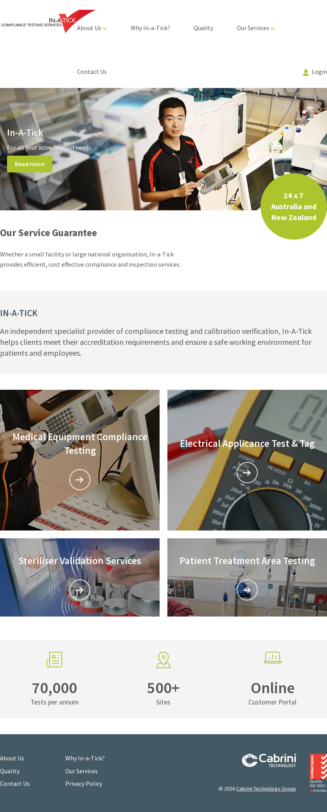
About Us (92, 28)
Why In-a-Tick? (150, 28)
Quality (203, 28)
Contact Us (92, 71)
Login (315, 71)
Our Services (256, 28)
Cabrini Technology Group (266, 788)
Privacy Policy (83, 783)
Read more (30, 164)
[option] (163, 149)
